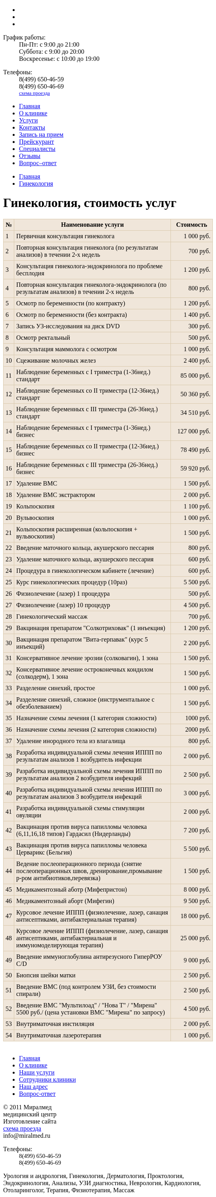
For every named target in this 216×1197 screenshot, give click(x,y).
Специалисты (37, 148)
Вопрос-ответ (37, 1093)
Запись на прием (41, 134)
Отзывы (29, 155)
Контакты (32, 127)
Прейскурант (36, 141)
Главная (29, 106)
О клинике (33, 113)
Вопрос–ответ (38, 163)
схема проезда (34, 93)
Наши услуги (37, 1072)
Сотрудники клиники (47, 1079)
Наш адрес (33, 1086)
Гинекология (36, 183)
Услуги (28, 120)
